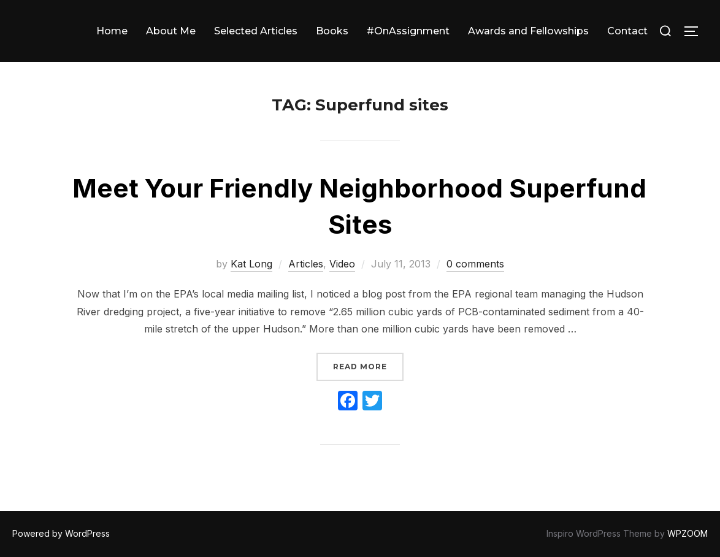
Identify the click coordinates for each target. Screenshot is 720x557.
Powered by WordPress (61, 533)
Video (342, 264)
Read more (368, 365)
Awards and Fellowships (528, 31)
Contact (627, 31)
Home (112, 31)
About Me (171, 31)
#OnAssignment (408, 31)
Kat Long (251, 264)
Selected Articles (255, 31)
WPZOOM (687, 533)
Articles (305, 264)
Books (332, 31)
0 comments (475, 264)
